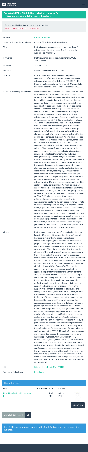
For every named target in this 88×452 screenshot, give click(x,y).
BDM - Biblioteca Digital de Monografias (40, 13)
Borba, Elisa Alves (42, 37)
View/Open (78, 405)
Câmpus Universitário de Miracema (22, 16)
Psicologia (46, 16)
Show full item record (13, 415)
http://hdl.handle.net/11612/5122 (49, 367)
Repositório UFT (11, 13)
